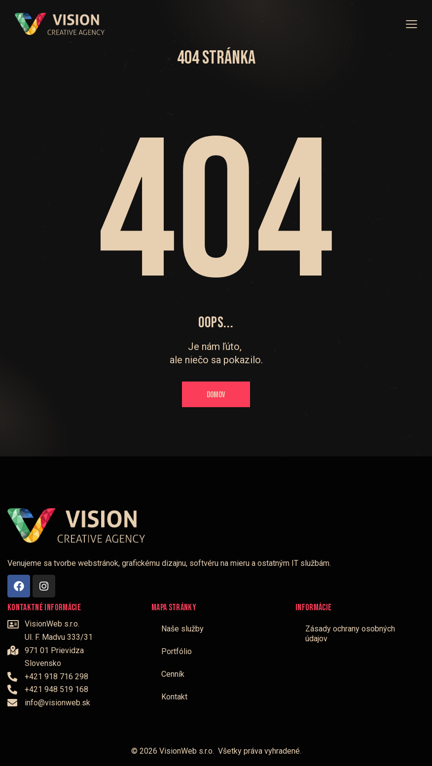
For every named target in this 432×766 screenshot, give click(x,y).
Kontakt (174, 696)
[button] (411, 24)
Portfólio (176, 651)
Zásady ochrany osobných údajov (350, 633)
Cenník (172, 674)
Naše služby (182, 628)
